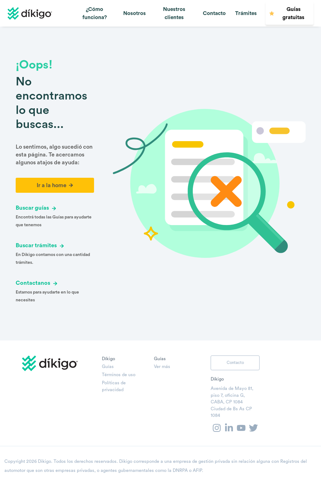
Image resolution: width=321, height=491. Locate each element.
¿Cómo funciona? (94, 13)
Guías (108, 366)
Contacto (214, 13)
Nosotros (134, 13)
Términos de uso (118, 374)
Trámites (246, 13)
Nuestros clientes (174, 13)
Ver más (162, 366)
